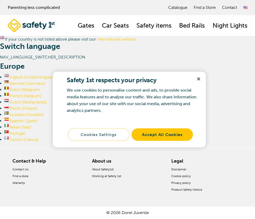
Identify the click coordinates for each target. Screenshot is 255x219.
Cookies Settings (98, 134)
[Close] (198, 79)
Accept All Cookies (162, 134)
